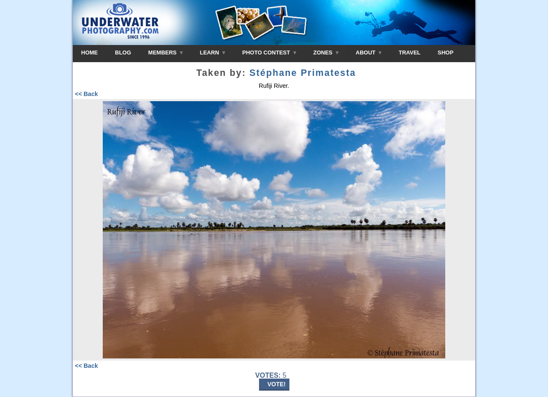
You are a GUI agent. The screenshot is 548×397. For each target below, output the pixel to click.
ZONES (326, 52)
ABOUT (368, 52)
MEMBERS (165, 52)
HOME (89, 52)
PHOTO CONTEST (269, 52)
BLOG (123, 52)
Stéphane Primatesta (302, 73)
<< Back (86, 93)
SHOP (445, 52)
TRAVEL (409, 52)
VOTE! (277, 384)
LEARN (212, 52)
